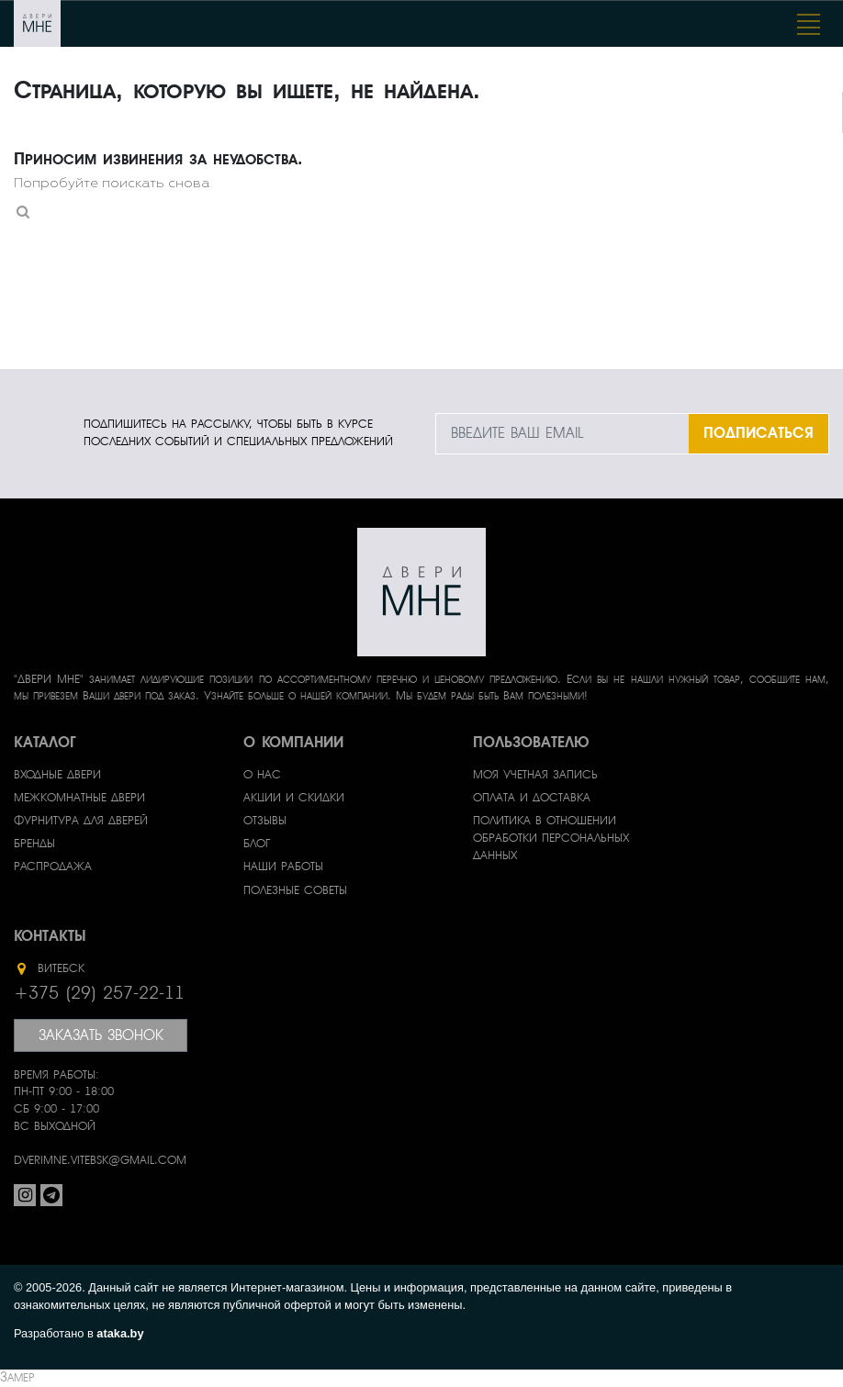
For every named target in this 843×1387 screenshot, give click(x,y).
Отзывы (265, 820)
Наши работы (283, 866)
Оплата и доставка (531, 797)
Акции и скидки (293, 797)
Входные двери (57, 774)
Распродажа (53, 866)
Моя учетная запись (535, 774)
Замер (17, 1377)
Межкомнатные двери (79, 797)
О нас (262, 774)
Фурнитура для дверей (81, 820)
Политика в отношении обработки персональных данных (551, 838)
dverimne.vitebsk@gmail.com (100, 1160)
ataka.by (119, 1333)
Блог (256, 843)
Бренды (34, 843)
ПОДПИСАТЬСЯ (758, 433)
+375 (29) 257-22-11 (99, 993)
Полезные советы (295, 890)
